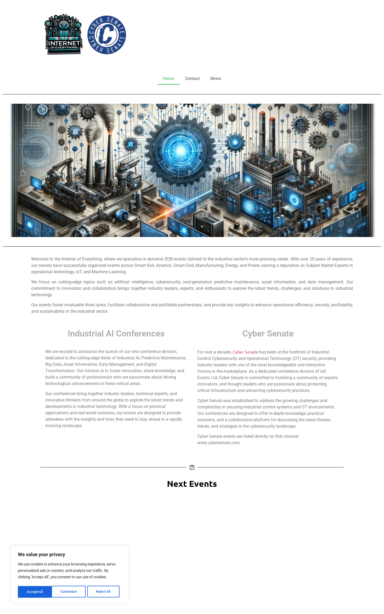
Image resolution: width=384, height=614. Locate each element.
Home (168, 78)
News (215, 78)
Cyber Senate (245, 351)
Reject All (70, 592)
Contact (192, 78)
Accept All (104, 592)
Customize (35, 592)
